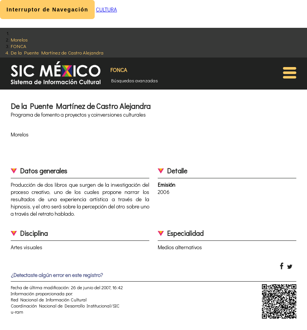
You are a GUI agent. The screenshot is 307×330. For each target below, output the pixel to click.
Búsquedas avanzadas (134, 80)
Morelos (19, 39)
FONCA (18, 46)
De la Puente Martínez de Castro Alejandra (57, 52)
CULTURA (106, 9)
